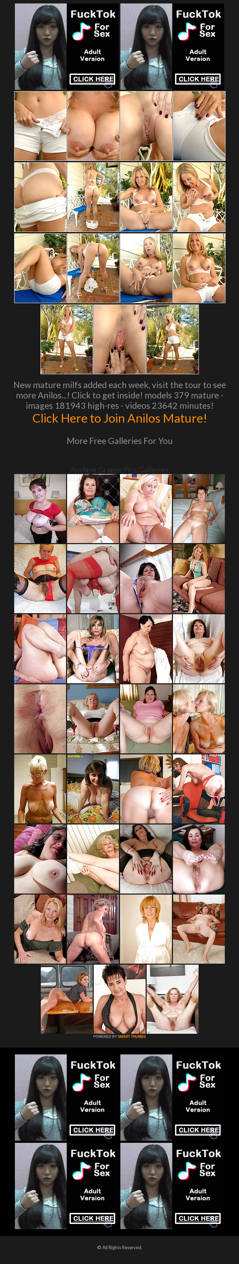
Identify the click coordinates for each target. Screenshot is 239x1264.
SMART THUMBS (132, 1037)
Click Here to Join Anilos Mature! (119, 418)
